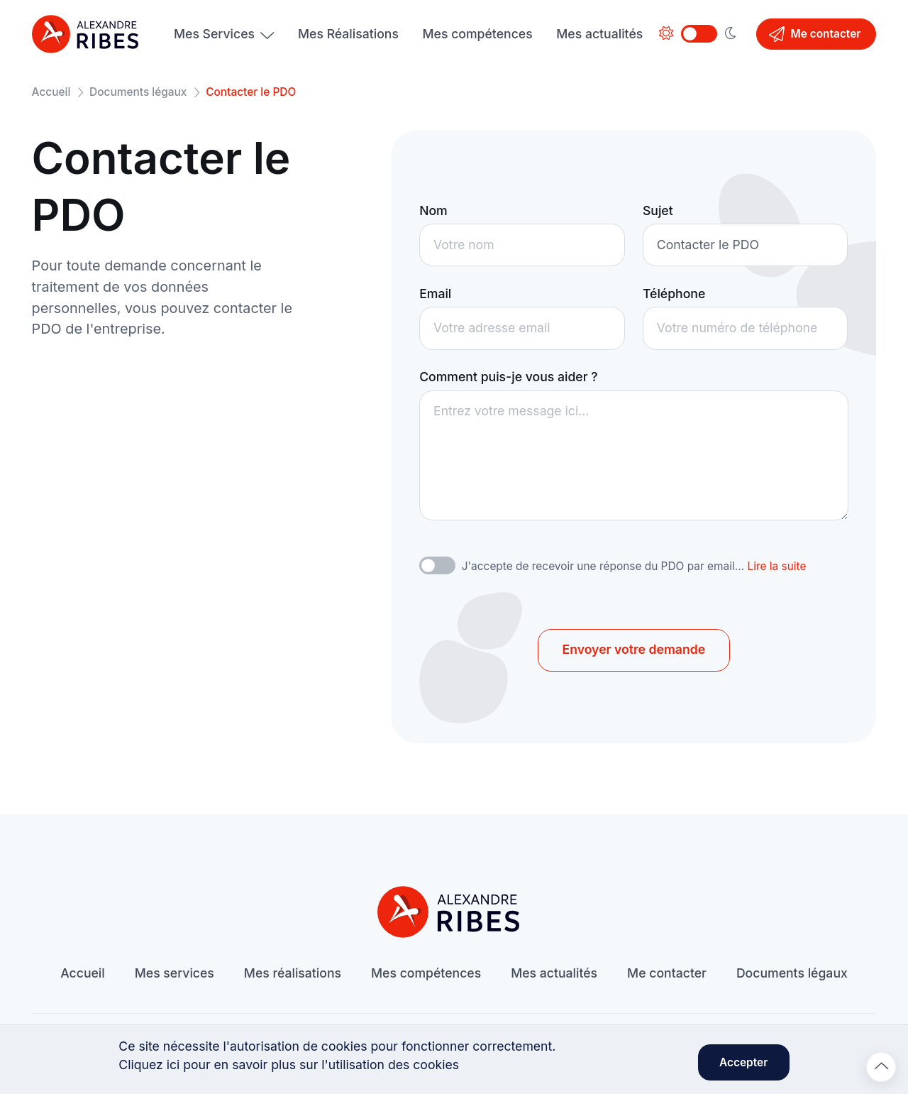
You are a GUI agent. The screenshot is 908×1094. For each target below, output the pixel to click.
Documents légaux (138, 92)
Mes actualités (599, 33)
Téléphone (674, 293)
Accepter (743, 1062)
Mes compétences (478, 33)
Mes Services (214, 33)
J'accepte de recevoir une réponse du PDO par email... (634, 566)
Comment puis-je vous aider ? (508, 376)
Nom (433, 210)
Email (435, 293)
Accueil (51, 92)
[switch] (437, 565)
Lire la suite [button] (776, 566)
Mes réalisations (292, 973)
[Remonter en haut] (881, 1067)
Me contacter (814, 34)
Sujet (658, 210)
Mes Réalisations (348, 33)
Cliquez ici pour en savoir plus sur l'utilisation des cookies (288, 1064)
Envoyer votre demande (634, 649)
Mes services (174, 973)
